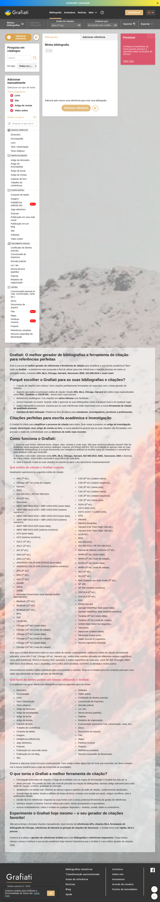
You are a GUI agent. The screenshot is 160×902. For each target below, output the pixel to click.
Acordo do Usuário (123, 884)
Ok (50, 893)
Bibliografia (55, 12)
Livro (15, 95)
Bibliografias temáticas (79, 869)
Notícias (82, 12)
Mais (93, 12)
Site (14, 100)
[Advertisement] (80, 75)
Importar (129, 23)
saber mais (128, 61)
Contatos (117, 869)
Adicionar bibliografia (37, 23)
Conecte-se (134, 12)
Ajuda (69, 894)
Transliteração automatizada (82, 874)
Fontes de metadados (124, 889)
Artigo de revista (21, 105)
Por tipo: (11, 66)
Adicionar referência (16, 37)
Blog (68, 889)
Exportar (147, 24)
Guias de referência (77, 879)
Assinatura (69, 12)
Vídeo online (19, 110)
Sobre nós (118, 874)
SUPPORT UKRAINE (78, 3)
